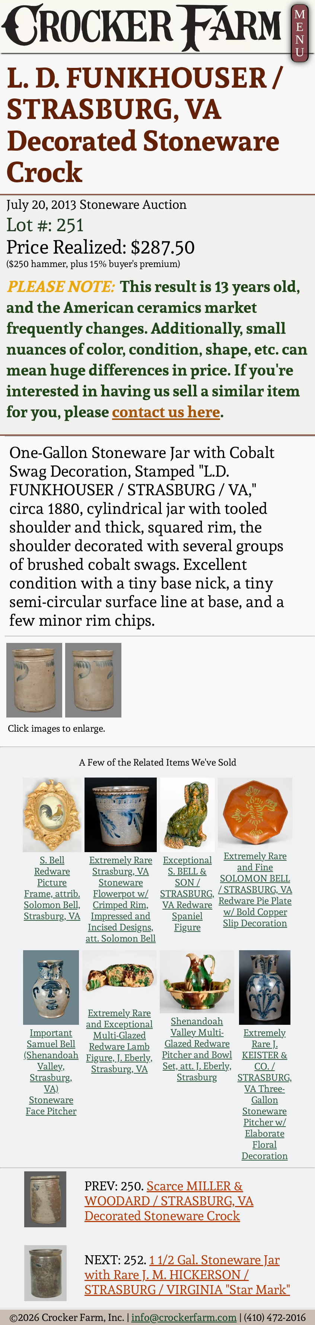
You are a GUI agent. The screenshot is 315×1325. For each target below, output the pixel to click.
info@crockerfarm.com (184, 1317)
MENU (299, 33)
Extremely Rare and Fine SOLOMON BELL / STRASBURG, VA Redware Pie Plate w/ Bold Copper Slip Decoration (255, 889)
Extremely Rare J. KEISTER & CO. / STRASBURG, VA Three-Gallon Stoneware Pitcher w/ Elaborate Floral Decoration (265, 1094)
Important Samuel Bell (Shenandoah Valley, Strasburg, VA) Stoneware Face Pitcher (51, 1072)
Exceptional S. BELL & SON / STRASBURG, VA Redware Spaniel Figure (187, 893)
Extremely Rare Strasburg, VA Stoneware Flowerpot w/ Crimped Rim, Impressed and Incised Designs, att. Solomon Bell (121, 899)
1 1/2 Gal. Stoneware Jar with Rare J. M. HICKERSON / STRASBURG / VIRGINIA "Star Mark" (187, 1274)
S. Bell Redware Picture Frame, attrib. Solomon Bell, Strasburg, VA (52, 887)
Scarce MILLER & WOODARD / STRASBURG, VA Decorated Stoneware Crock (169, 1200)
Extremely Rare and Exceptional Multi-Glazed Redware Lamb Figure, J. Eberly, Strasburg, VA (119, 1040)
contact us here (166, 411)
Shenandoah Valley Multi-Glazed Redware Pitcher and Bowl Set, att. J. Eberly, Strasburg (197, 1049)
